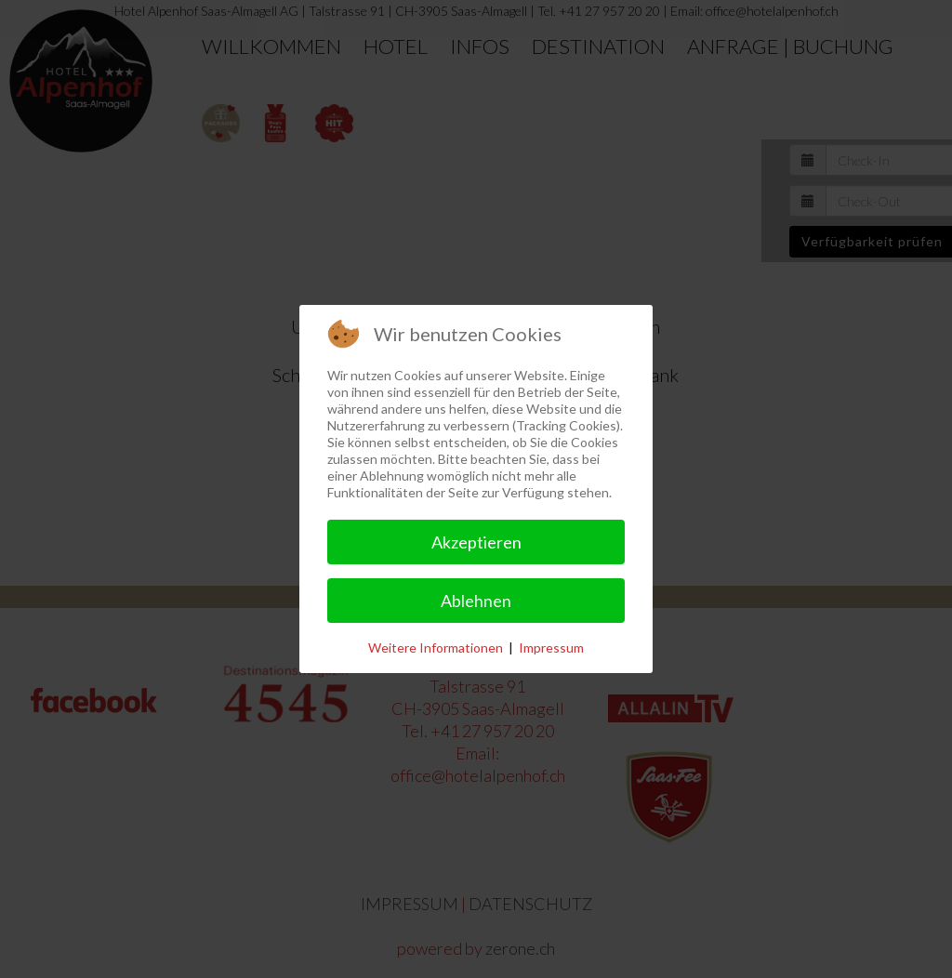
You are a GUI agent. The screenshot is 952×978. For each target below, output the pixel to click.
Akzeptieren (476, 542)
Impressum (551, 647)
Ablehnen (476, 600)
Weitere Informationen (435, 647)
